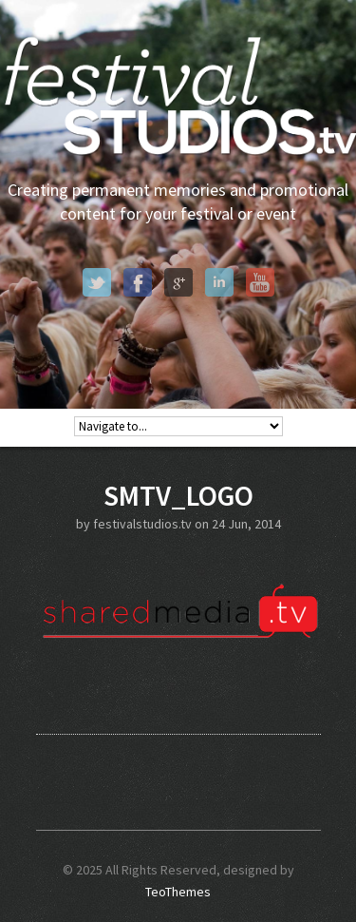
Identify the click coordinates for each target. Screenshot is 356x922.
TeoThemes (178, 891)
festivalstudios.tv (142, 523)
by (84, 523)
